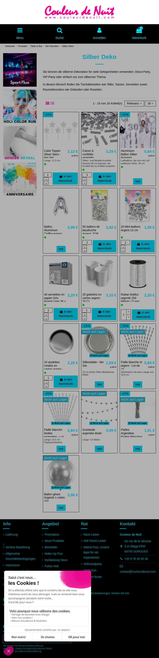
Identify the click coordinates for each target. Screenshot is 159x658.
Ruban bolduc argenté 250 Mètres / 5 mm (130, 298)
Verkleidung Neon (56, 560)
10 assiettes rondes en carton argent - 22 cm (53, 367)
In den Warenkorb (65, 178)
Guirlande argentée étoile (92, 431)
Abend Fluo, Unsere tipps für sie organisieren (96, 552)
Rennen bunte (92, 576)
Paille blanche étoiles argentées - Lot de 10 (54, 435)
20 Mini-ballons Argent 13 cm (130, 228)
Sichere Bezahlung (18, 547)
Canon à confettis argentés (88, 154)
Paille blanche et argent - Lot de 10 (131, 365)
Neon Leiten (91, 534)
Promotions (52, 534)
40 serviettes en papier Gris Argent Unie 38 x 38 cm (55, 299)
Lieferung (12, 534)
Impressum (13, 565)
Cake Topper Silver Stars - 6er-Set (52, 154)
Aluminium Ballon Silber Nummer (129, 154)
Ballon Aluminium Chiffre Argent (53, 230)
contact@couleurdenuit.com (138, 571)
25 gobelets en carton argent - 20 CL (91, 298)
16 (150, 103)
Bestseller (51, 547)
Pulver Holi (52, 566)
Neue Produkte (54, 540)
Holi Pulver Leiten (94, 540)
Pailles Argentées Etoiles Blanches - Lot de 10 (131, 435)
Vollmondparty (92, 564)
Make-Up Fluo (54, 553)
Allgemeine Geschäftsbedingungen (20, 556)
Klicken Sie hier (120, 593)
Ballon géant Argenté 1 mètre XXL (54, 498)
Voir (137, 181)
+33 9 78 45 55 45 (136, 558)
